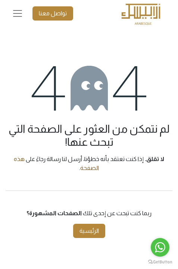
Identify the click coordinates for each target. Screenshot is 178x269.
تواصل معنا (53, 13)
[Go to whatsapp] (160, 247)
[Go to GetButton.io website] (160, 261)
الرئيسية (89, 231)
